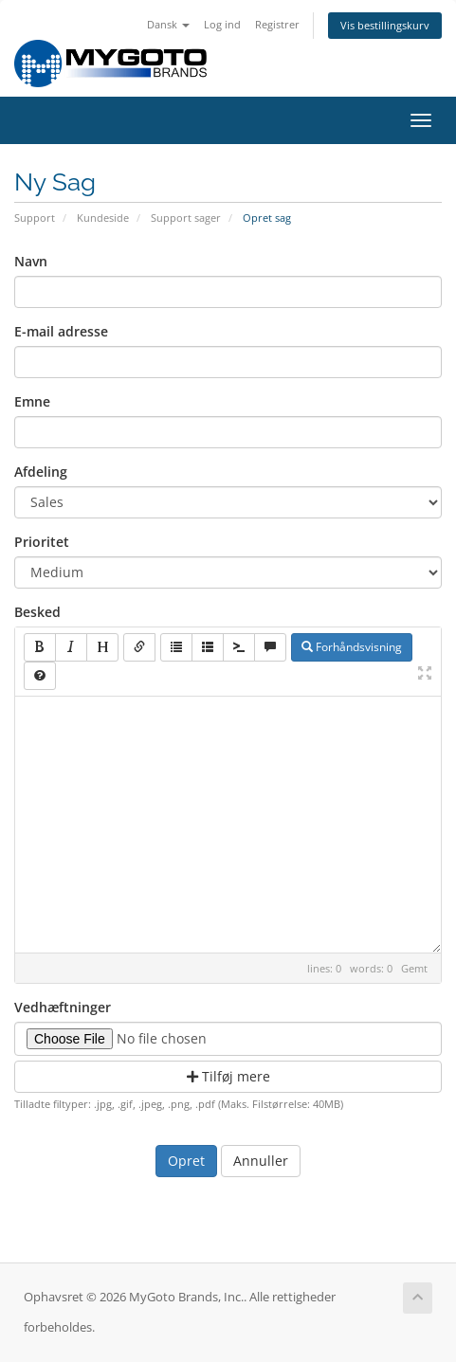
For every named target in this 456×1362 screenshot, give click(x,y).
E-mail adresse (61, 331)
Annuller (260, 1161)
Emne (32, 401)
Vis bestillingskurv (384, 25)
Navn (30, 261)
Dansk (168, 24)
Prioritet (41, 542)
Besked (37, 612)
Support (34, 217)
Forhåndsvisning (351, 647)
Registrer (277, 24)
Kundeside (103, 217)
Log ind (222, 24)
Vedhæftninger (62, 1007)
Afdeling (40, 472)
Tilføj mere (228, 1076)
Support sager (186, 217)
